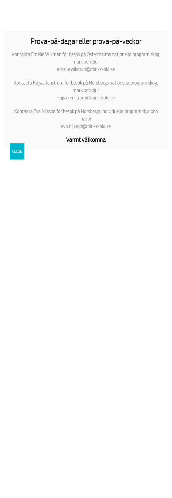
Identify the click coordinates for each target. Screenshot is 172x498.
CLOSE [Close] (17, 151)
